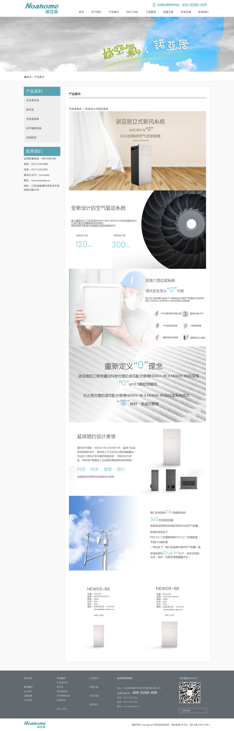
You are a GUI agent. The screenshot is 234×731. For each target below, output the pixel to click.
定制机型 (31, 137)
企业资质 (28, 700)
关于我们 (96, 12)
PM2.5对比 (132, 12)
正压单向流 (32, 100)
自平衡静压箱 (33, 128)
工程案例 (151, 12)
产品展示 (114, 12)
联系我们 (203, 12)
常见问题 (186, 12)
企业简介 (28, 691)
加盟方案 (168, 12)
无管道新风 (32, 119)
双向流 (30, 109)
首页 (81, 12)
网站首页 (28, 678)
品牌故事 (28, 695)
